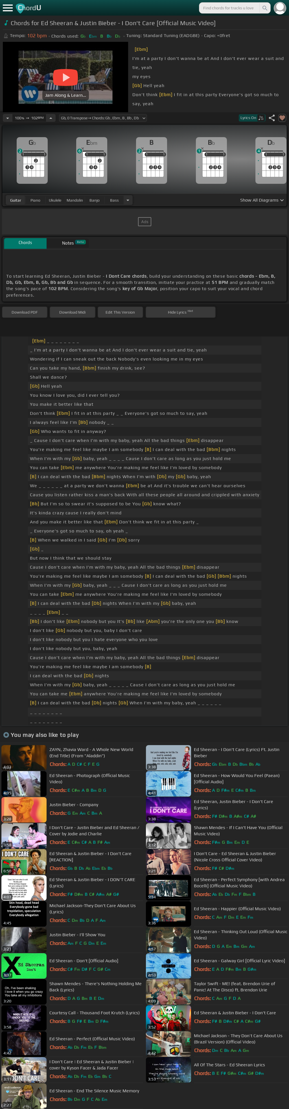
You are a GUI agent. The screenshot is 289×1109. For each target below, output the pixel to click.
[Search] (264, 8)
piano (35, 200)
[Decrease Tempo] (7, 118)
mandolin (75, 200)
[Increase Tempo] (51, 118)
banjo (94, 200)
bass (114, 200)
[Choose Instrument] (128, 200)
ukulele (55, 200)
